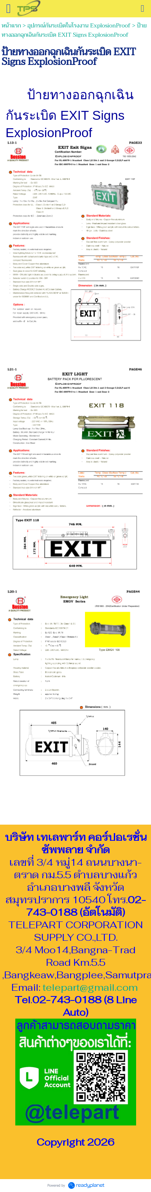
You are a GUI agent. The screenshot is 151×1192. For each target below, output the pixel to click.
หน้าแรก (11, 25)
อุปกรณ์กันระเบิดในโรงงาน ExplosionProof (78, 25)
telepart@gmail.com (90, 987)
